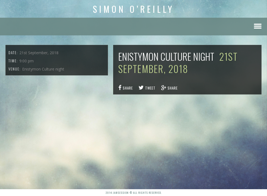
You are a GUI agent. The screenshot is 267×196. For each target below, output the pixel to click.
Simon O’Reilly (133, 8)
